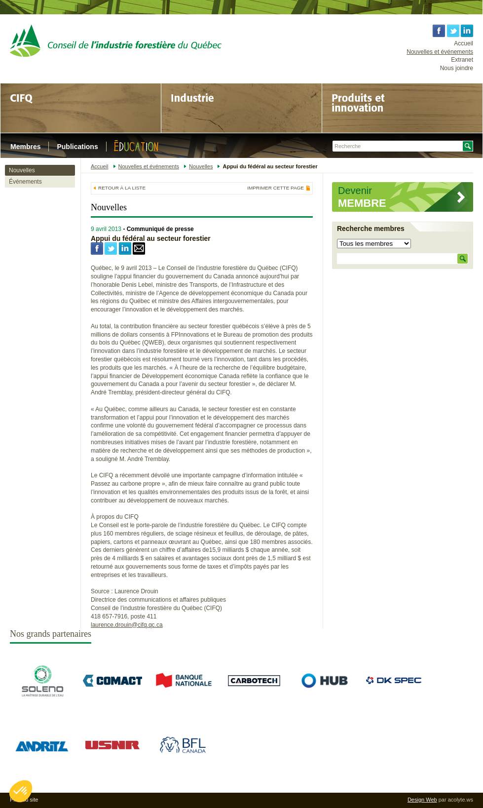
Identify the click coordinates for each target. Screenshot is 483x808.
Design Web (422, 800)
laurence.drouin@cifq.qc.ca (127, 624)
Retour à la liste (122, 188)
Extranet (462, 59)
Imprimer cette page (275, 188)
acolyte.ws (460, 800)
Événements (25, 181)
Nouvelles (22, 170)
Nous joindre (456, 68)
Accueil (463, 43)
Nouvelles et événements (440, 51)
